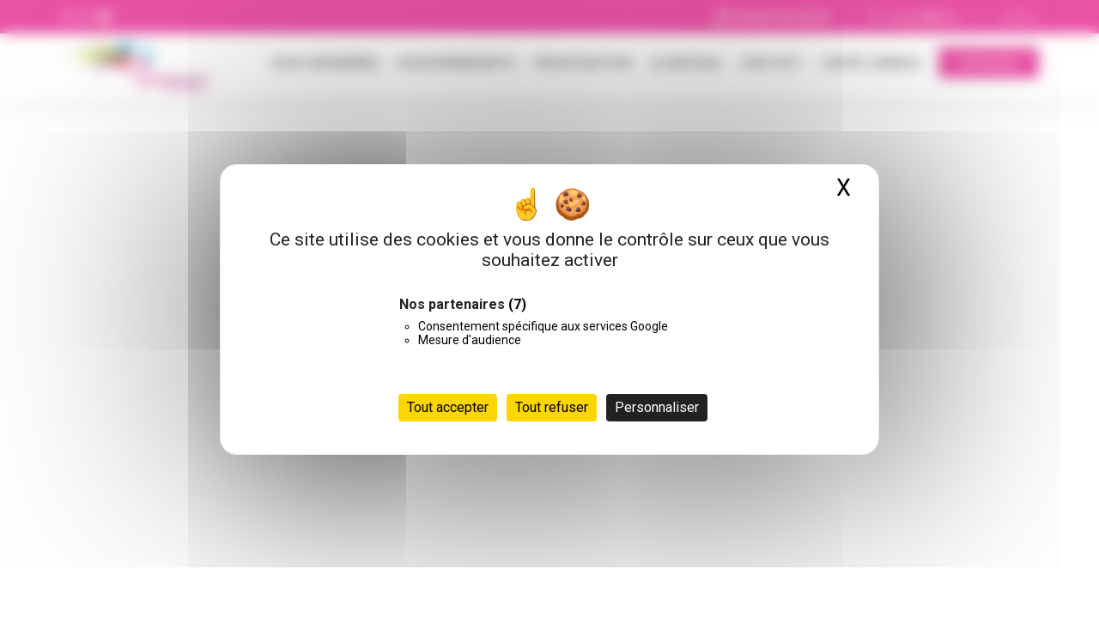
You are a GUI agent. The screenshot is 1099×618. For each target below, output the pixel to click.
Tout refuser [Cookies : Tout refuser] (551, 407)
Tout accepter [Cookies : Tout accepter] (448, 407)
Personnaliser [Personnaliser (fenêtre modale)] (657, 407)
